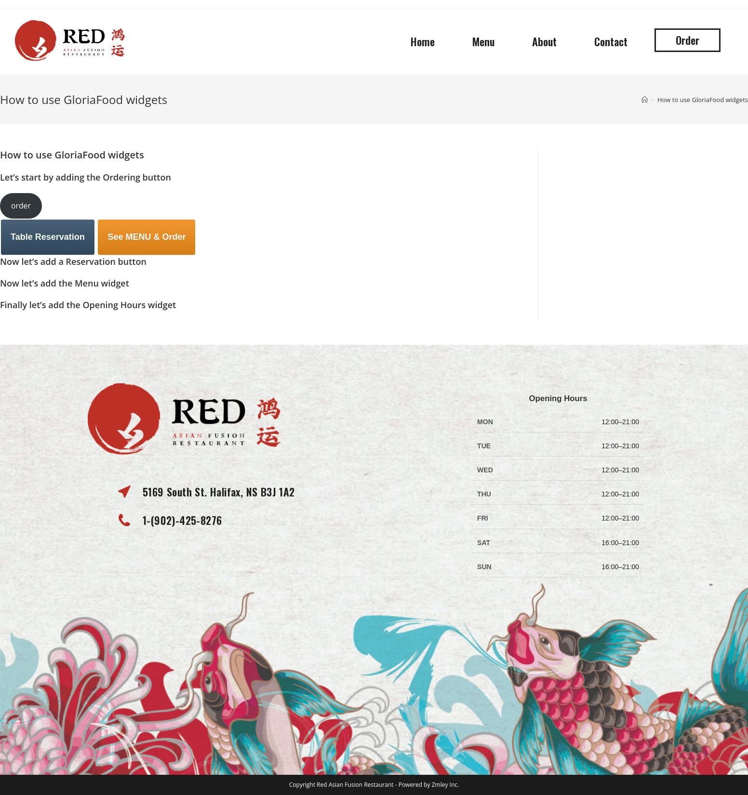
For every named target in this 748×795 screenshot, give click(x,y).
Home (423, 41)
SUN (484, 567)
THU (484, 494)
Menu (483, 41)
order (21, 205)
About (544, 41)
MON (485, 422)
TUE (484, 446)
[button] (687, 40)
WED (485, 470)
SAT (483, 543)
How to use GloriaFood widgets (702, 99)
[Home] (644, 99)
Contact (611, 41)
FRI (482, 518)
